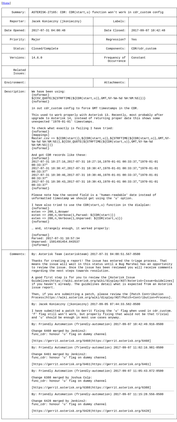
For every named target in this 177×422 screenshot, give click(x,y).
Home (6, 3)
